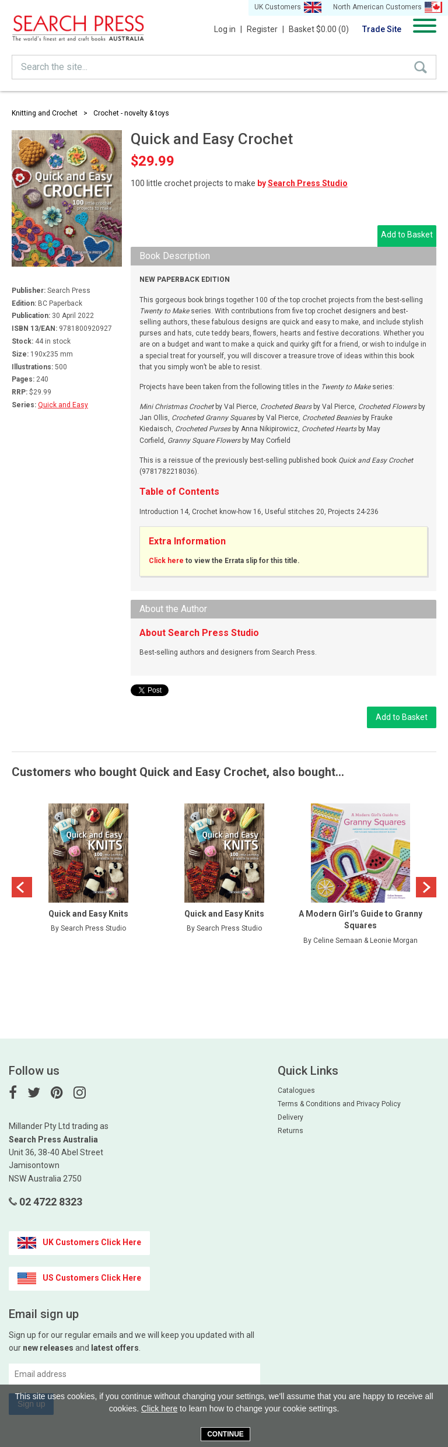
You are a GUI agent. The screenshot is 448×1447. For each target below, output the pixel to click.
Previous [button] (22, 887)
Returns (290, 1131)
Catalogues (296, 1090)
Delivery (290, 1117)
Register (265, 29)
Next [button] (426, 887)
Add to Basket (407, 234)
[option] (88, 877)
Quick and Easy (63, 405)
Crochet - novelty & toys (131, 113)
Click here (166, 561)
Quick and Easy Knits (88, 913)
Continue (225, 1434)
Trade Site (381, 29)
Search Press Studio (308, 183)
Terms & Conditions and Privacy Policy (339, 1104)
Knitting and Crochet (45, 113)
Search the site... (54, 66)
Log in (228, 29)
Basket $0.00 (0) (319, 29)
